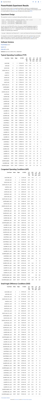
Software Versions (7, 42)
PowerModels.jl (4, 44)
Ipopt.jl (2, 47)
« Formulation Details (5, 397)
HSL (31, 37)
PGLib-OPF (15, 9)
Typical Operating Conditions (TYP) (13, 55)
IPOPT (31, 11)
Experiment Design (8, 14)
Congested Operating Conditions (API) (15, 169)
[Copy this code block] (40, 20)
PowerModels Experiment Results (15, 6)
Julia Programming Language (27, 399)
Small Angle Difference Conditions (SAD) (15, 284)
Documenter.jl (16, 399)
